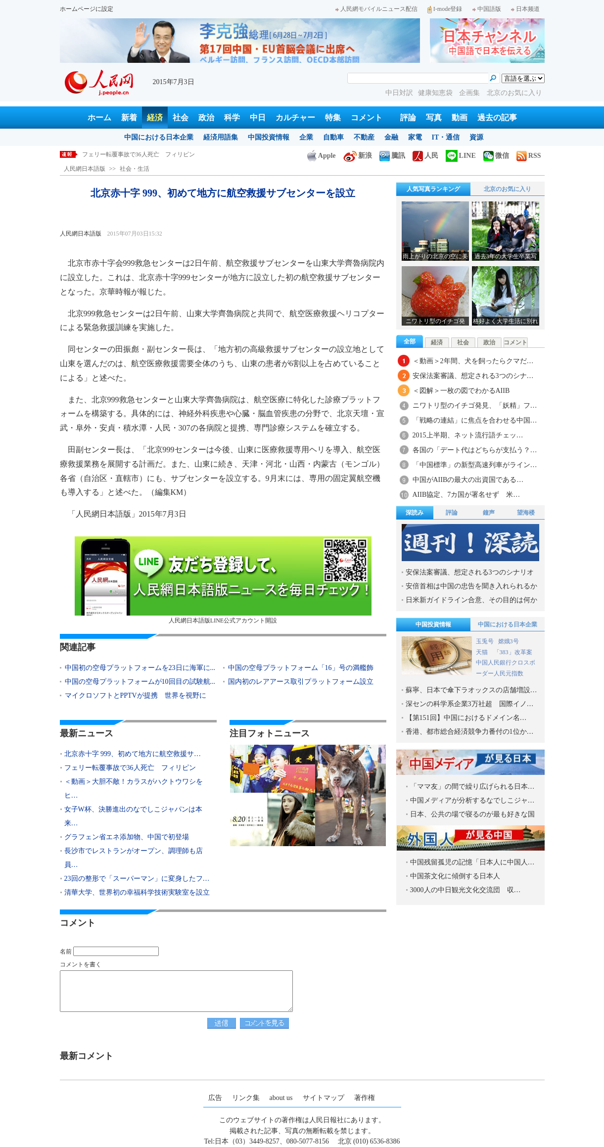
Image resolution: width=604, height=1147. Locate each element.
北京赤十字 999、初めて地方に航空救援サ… (132, 754)
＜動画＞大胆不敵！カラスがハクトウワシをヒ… (133, 788)
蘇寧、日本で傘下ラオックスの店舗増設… (471, 690)
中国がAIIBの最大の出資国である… (468, 479)
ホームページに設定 (86, 8)
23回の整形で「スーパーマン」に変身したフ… (137, 878)
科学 (232, 117)
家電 (415, 137)
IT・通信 (446, 137)
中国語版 (486, 8)
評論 (408, 117)
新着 (129, 117)
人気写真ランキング (433, 189)
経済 (155, 117)
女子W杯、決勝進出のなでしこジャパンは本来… (133, 816)
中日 (258, 117)
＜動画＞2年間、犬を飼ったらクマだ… (473, 361)
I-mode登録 (445, 8)
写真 (434, 117)
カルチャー (295, 117)
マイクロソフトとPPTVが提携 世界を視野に (135, 695)
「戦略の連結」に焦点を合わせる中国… (475, 420)
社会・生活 (134, 168)
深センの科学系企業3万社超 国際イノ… (470, 704)
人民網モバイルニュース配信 (376, 8)
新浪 (357, 155)
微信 (496, 155)
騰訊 (392, 155)
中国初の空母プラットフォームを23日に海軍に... (140, 667)
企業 (306, 137)
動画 (459, 117)
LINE (461, 155)
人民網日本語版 (84, 168)
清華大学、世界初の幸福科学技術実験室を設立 (137, 892)
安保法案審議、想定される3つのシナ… (473, 376)
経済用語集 (220, 137)
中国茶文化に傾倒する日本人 (455, 876)
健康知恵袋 (436, 92)
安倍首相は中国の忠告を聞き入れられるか (471, 586)
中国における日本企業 (158, 137)
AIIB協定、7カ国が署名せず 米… (466, 494)
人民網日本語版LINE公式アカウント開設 (223, 580)
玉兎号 (485, 641)
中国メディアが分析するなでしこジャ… (472, 800)
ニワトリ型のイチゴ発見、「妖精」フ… (475, 405)
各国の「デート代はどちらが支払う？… (475, 450)
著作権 (364, 1097)
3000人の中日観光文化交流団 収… (465, 890)
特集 (333, 117)
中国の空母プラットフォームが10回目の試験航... (140, 681)
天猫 (482, 652)
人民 (425, 155)
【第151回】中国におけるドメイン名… (466, 717)
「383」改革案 (513, 652)
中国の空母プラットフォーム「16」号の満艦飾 (300, 667)
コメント (366, 117)
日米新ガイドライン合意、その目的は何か (471, 600)
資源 (476, 137)
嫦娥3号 (508, 641)
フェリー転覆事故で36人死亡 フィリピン (130, 767)
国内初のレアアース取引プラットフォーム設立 (300, 681)
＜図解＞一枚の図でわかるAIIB (461, 390)
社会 (180, 117)
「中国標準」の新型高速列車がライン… (475, 465)
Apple (321, 155)
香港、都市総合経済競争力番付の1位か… (470, 731)
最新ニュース (86, 733)
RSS (528, 155)
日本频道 (525, 8)
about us (281, 1097)
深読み (414, 512)
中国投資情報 (268, 137)
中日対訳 (399, 92)
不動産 (364, 137)
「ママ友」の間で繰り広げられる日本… (472, 786)
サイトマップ (323, 1097)
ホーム (99, 117)
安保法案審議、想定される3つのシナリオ (470, 572)
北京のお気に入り (514, 92)
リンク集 (246, 1097)
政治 (206, 117)
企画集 (470, 92)
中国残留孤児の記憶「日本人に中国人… (472, 862)
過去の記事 (497, 117)
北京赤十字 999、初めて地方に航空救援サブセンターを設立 (161, 154)
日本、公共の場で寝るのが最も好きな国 (472, 814)
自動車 (333, 137)
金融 (391, 137)
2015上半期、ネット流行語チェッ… (468, 435)
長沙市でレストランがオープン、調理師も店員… (133, 857)
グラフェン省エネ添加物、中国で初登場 (126, 837)
